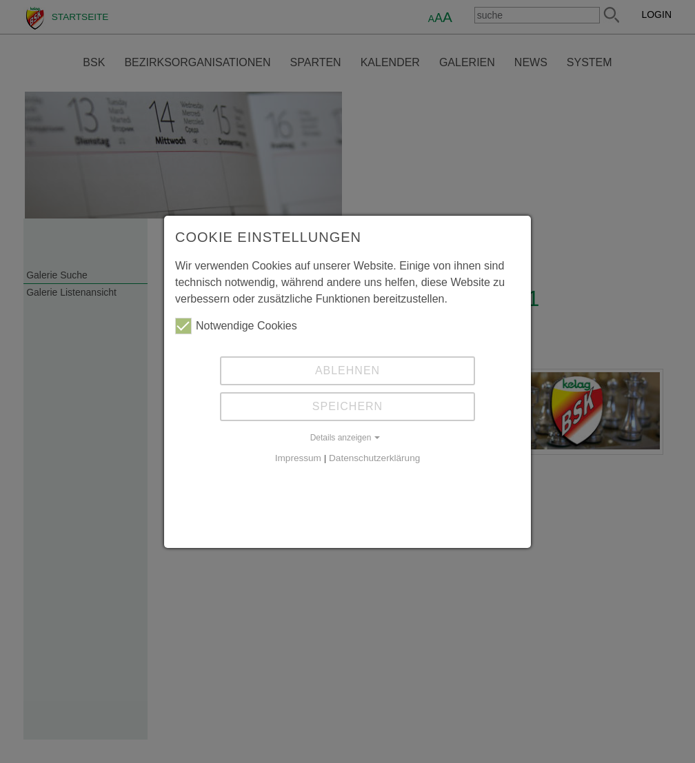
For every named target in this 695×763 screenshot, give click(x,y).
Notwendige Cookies (236, 326)
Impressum (298, 458)
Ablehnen (347, 370)
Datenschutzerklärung (374, 458)
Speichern (347, 406)
